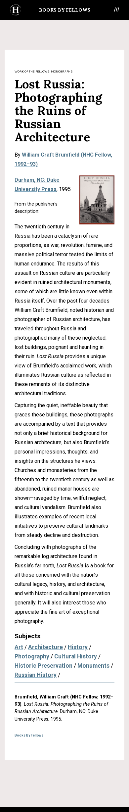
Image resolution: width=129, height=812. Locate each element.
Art (19, 647)
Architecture (45, 647)
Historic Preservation (43, 665)
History (78, 647)
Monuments (93, 665)
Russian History (36, 675)
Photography (32, 656)
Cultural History (75, 656)
